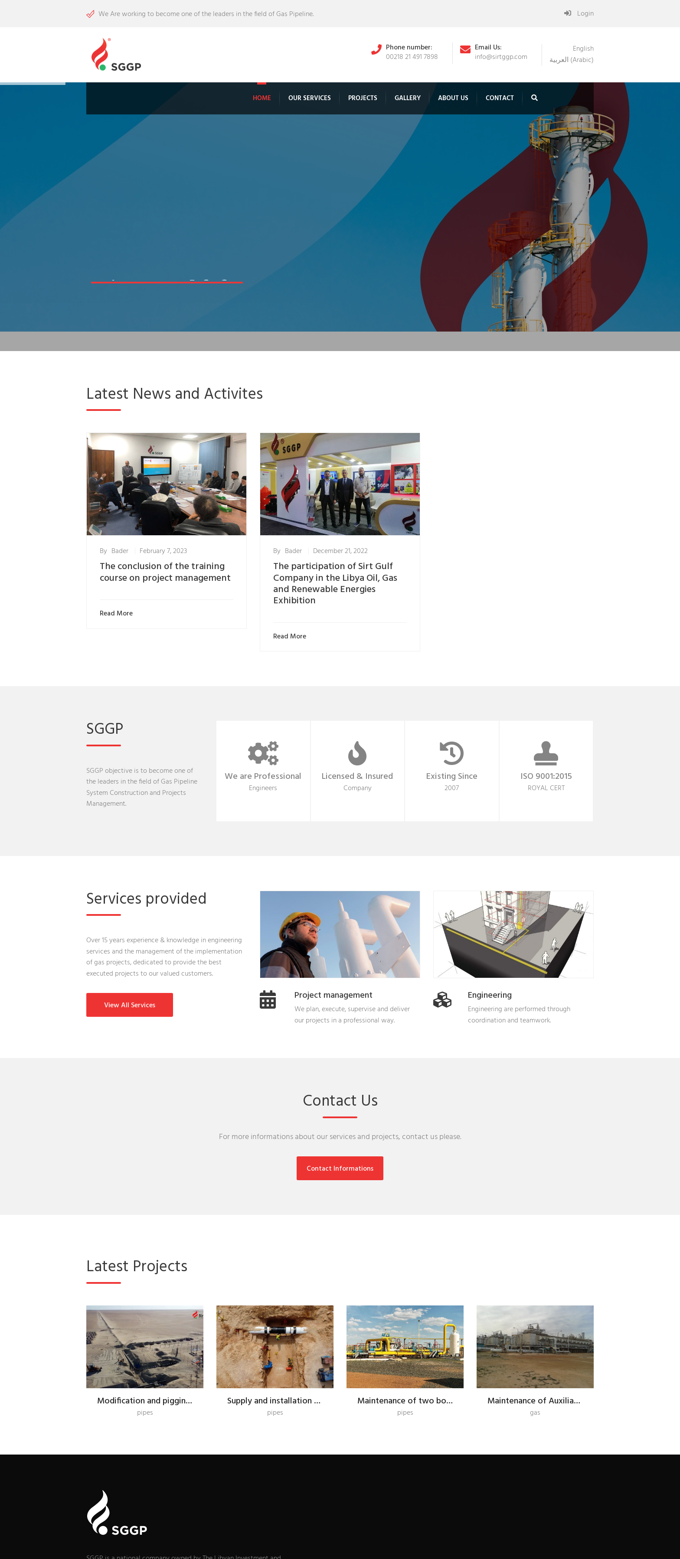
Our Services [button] (309, 98)
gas (535, 1413)
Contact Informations (340, 1169)
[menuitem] (583, 49)
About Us (453, 98)
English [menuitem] (583, 49)
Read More (118, 614)
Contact (500, 98)
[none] (571, 55)
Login (579, 14)
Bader (119, 551)
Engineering (490, 995)
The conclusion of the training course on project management (165, 572)
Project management (333, 995)
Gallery (408, 98)
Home (262, 98)
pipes (145, 1413)
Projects (362, 98)
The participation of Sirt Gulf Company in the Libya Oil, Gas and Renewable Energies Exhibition (335, 584)
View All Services (129, 1005)
